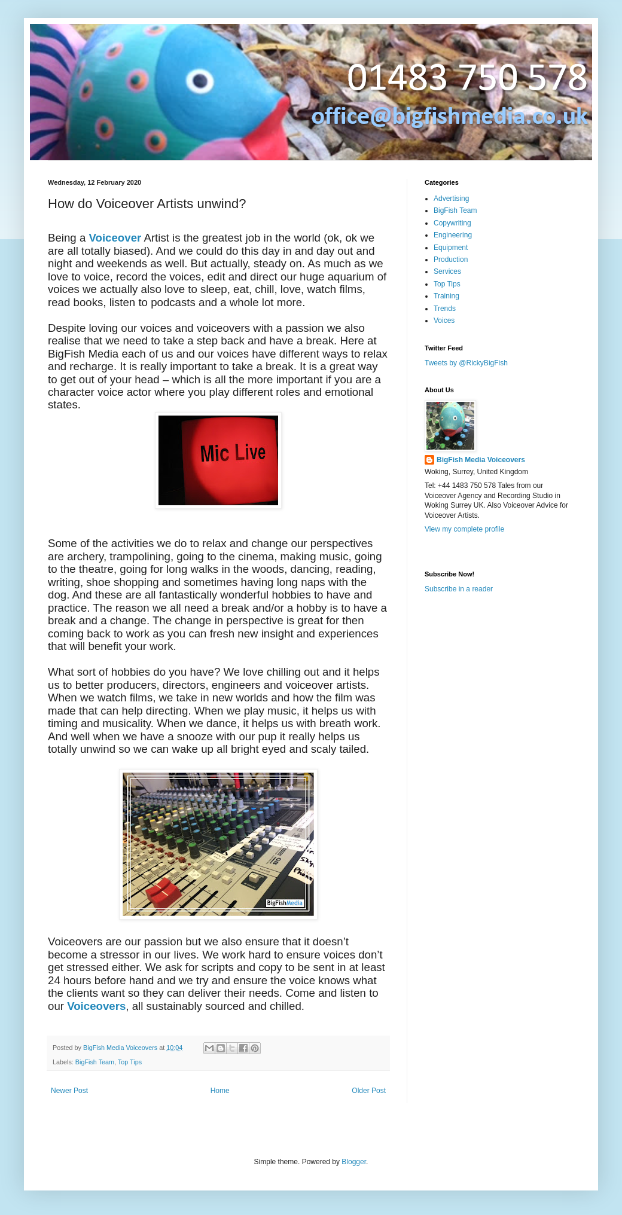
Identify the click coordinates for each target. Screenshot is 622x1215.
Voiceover (115, 237)
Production (451, 259)
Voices (444, 320)
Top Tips (130, 1062)
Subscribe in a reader (459, 589)
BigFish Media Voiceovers (481, 460)
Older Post (369, 1090)
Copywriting (452, 223)
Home (220, 1090)
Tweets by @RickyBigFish (466, 363)
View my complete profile (464, 529)
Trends (445, 308)
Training (446, 296)
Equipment (451, 247)
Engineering (453, 235)
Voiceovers (96, 1006)
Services (447, 271)
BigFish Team (94, 1062)
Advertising (451, 198)
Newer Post (69, 1090)
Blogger (354, 1162)
